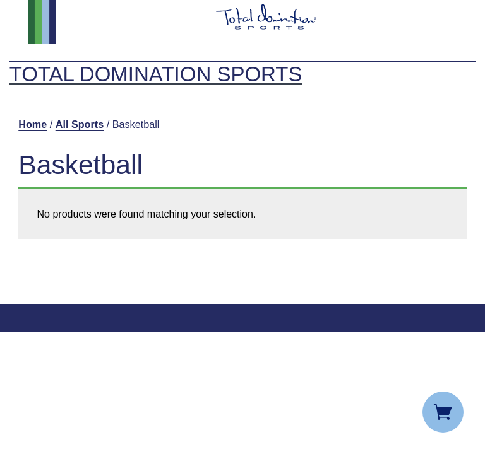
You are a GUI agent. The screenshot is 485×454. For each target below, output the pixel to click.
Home (32, 124)
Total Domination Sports (155, 74)
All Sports (80, 124)
